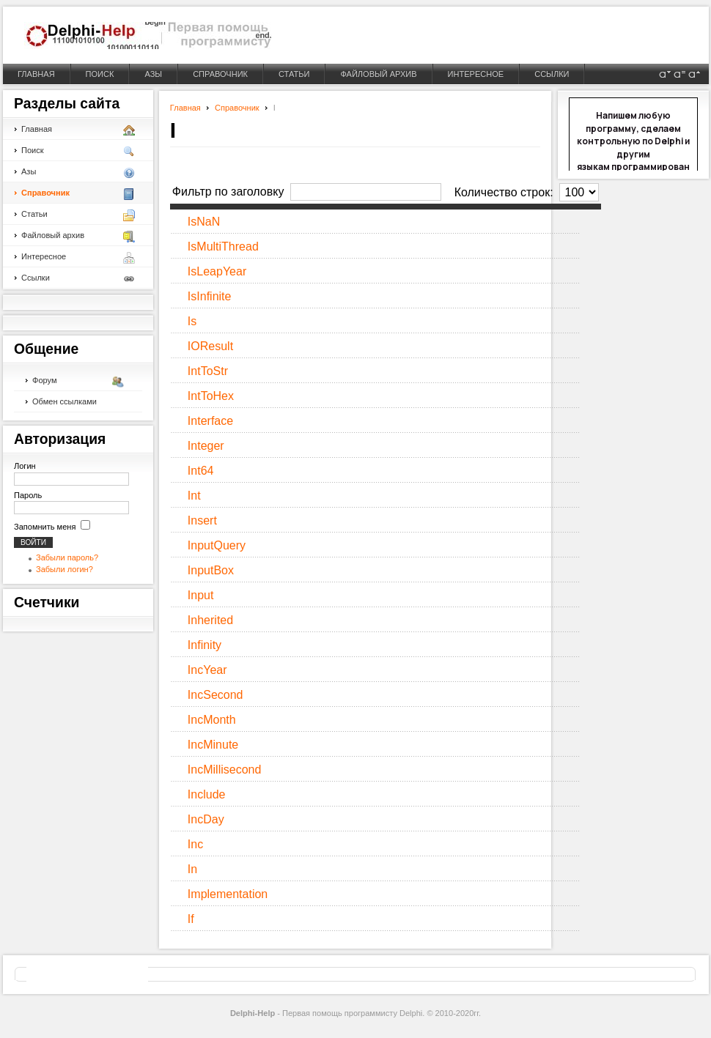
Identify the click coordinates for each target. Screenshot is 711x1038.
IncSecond (215, 695)
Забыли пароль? (67, 557)
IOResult (210, 346)
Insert (202, 520)
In (192, 869)
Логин (25, 465)
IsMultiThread (223, 246)
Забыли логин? (64, 569)
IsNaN (204, 221)
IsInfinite (210, 296)
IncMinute (213, 744)
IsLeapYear (217, 271)
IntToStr (208, 371)
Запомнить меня (44, 526)
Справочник (237, 107)
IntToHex (211, 396)
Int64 (201, 470)
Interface (210, 421)
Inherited (210, 620)
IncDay (206, 819)
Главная (185, 107)
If (191, 919)
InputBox (211, 570)
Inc (195, 844)
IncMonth (212, 719)
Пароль (28, 495)
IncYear (207, 670)
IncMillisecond (224, 769)
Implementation (228, 894)
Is (192, 321)
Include (207, 794)
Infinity (204, 645)
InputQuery (217, 545)
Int (194, 495)
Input (201, 595)
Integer (206, 446)
